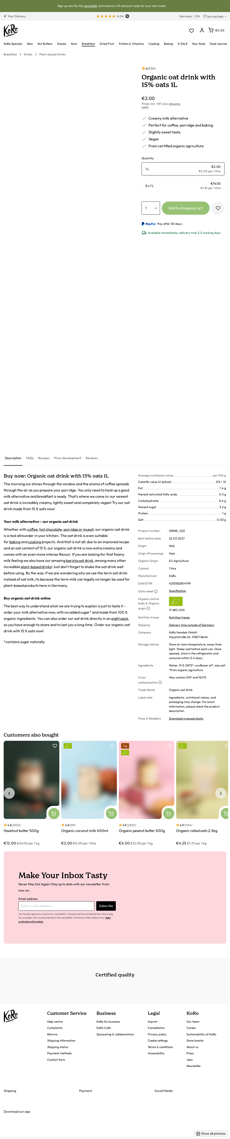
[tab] (13, 458)
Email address (28, 899)
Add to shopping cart (186, 208)
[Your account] (202, 30)
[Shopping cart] (216, 30)
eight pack (119, 618)
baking (14, 541)
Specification (177, 591)
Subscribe (106, 906)
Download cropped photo (186, 718)
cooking (34, 541)
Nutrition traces (179, 617)
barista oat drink (79, 560)
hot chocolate (50, 529)
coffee (32, 529)
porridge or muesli (79, 529)
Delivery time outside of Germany (191, 625)
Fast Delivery (15, 16)
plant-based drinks (36, 566)
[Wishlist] (191, 30)
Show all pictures (210, 1133)
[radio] (183, 168)
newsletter (91, 6)
